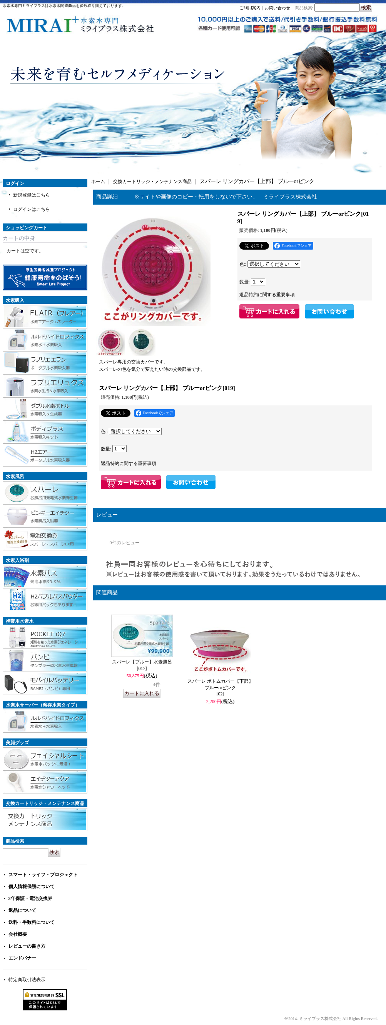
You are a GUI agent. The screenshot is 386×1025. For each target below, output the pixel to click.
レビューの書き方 (26, 946)
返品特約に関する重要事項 (267, 294)
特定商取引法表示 (26, 979)
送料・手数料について (31, 922)
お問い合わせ (277, 7)
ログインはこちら (31, 209)
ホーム (98, 181)
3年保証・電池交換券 (30, 898)
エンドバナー (22, 958)
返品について (22, 910)
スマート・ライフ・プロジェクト (43, 874)
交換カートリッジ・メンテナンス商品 (152, 181)
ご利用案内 (250, 7)
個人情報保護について (31, 886)
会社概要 (17, 934)
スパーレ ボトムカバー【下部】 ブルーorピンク (220, 687)
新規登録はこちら (31, 195)
